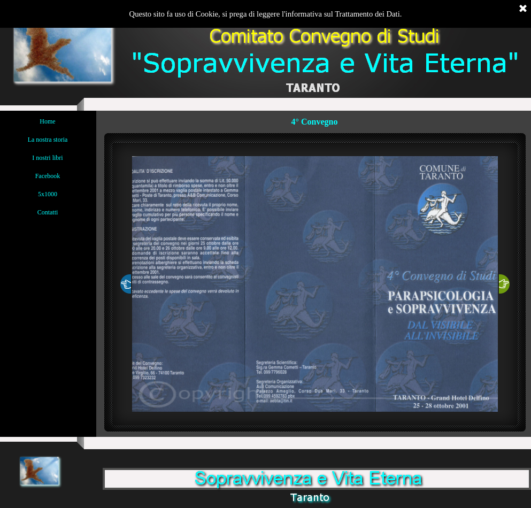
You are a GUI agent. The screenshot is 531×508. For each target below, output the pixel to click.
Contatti (47, 212)
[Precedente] (125, 284)
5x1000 (47, 194)
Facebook (47, 176)
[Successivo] (504, 284)
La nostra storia (48, 139)
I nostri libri (47, 157)
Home (47, 121)
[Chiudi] (523, 9)
